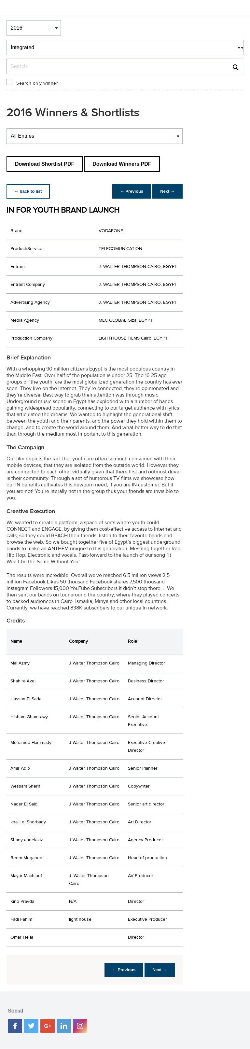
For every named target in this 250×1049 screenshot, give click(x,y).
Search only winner (37, 83)
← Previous (132, 191)
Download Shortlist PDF (44, 164)
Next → (167, 191)
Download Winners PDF (121, 164)
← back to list (28, 191)
